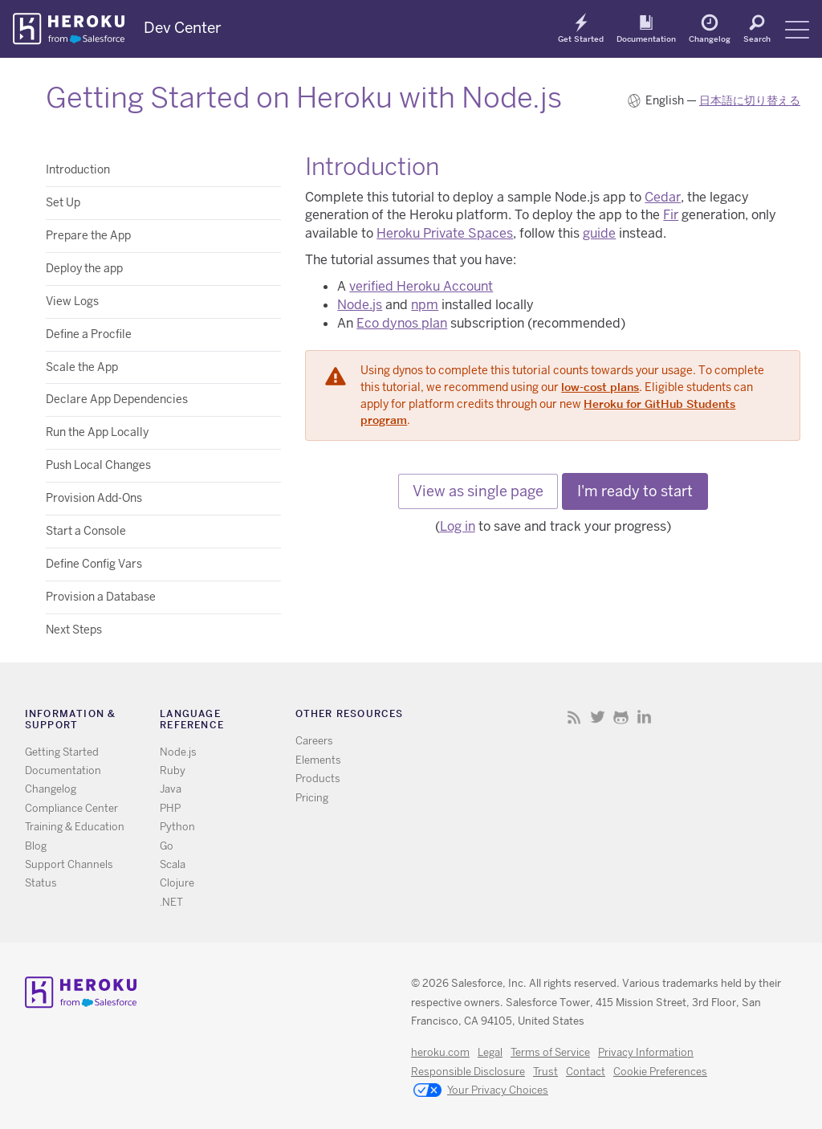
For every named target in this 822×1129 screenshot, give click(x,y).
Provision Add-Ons (94, 498)
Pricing (311, 798)
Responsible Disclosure (468, 1072)
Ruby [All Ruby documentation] (172, 770)
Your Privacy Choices (480, 1091)
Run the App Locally (97, 432)
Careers (314, 741)
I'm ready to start (635, 491)
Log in (457, 526)
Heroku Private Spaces (444, 233)
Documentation (646, 38)
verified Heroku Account (421, 286)
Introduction (78, 169)
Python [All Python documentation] (177, 827)
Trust (545, 1072)
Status (41, 883)
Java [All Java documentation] (170, 789)
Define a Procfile (89, 334)
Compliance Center (71, 808)
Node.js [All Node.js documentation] (178, 752)
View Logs (72, 301)
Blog (36, 846)
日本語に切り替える (749, 100)
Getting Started (62, 752)
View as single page (478, 491)
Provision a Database (101, 596)
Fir (670, 214)
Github (620, 716)
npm (424, 304)
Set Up (63, 202)
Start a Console (86, 531)
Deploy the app (84, 268)
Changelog (709, 38)
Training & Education (74, 827)
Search (757, 38)
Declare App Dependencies (117, 399)
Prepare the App (88, 235)
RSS (574, 716)
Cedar (663, 197)
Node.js (359, 304)
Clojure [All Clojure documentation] (177, 883)
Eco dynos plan (401, 323)
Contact (585, 1072)
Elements (318, 760)
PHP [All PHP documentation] (170, 808)
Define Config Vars (94, 563)
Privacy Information (646, 1052)
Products (317, 778)
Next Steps (74, 629)
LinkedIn (644, 716)
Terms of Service (550, 1052)
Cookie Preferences (660, 1072)
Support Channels (69, 864)
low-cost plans (600, 387)
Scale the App (82, 367)
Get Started (581, 38)
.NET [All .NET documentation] (171, 902)
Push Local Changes (98, 465)
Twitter (597, 716)
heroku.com (440, 1052)
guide (599, 233)
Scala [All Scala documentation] (172, 864)
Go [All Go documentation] (166, 846)
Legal (490, 1052)
